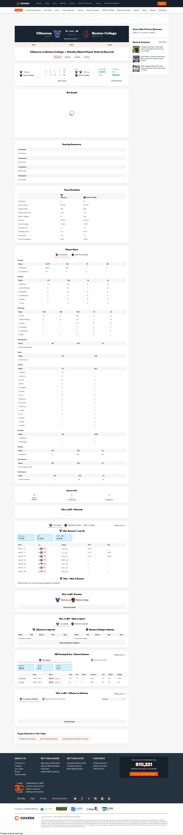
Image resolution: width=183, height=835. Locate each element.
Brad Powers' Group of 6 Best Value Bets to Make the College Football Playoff (153, 58)
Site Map (21, 798)
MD (44, 567)
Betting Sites (75, 758)
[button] (72, 607)
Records (68, 57)
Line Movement (116, 81)
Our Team (19, 769)
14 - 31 (65, 567)
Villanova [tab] (61, 254)
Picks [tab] (72, 45)
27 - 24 (65, 560)
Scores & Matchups (33, 10)
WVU (44, 563)
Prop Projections (68, 10)
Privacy (43, 798)
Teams (144, 10)
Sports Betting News (50, 766)
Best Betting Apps (75, 769)
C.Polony (21, 682)
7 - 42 (65, 552)
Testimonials (20, 774)
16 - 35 (65, 571)
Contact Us (20, 763)
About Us (20, 758)
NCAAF (18, 10)
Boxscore (57, 57)
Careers (18, 766)
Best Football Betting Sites (49, 739)
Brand (17, 771)
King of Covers (100, 766)
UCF (44, 571)
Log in (162, 3)
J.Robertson (22, 678)
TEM (44, 548)
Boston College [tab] (79, 254)
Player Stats (62, 81)
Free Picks (48, 10)
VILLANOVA (62, 624)
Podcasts (45, 769)
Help (32, 798)
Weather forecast (70, 39)
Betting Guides (50, 758)
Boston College (104, 33)
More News (162, 42)
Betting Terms (120, 525)
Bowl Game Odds (124, 10)
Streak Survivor (100, 763)
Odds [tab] (110, 45)
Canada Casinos (74, 766)
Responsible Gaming (50, 771)
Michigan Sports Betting (27, 739)
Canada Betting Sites (76, 763)
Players (153, 10)
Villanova (64, 600)
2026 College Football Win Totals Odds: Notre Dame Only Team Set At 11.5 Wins (153, 68)
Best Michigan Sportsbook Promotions (75, 739)
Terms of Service (59, 798)
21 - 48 (65, 564)
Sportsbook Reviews (50, 763)
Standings (163, 10)
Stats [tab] (34, 45)
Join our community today (144, 774)
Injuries (136, 10)
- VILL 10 (54, 678)
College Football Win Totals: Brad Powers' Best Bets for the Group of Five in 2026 (152, 49)
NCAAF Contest (108, 10)
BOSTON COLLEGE (79, 624)
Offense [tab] (28, 699)
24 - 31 (65, 556)
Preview (77, 57)
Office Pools (98, 769)
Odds (57, 10)
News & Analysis (92, 10)
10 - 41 (65, 549)
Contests (99, 758)
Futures (80, 10)
